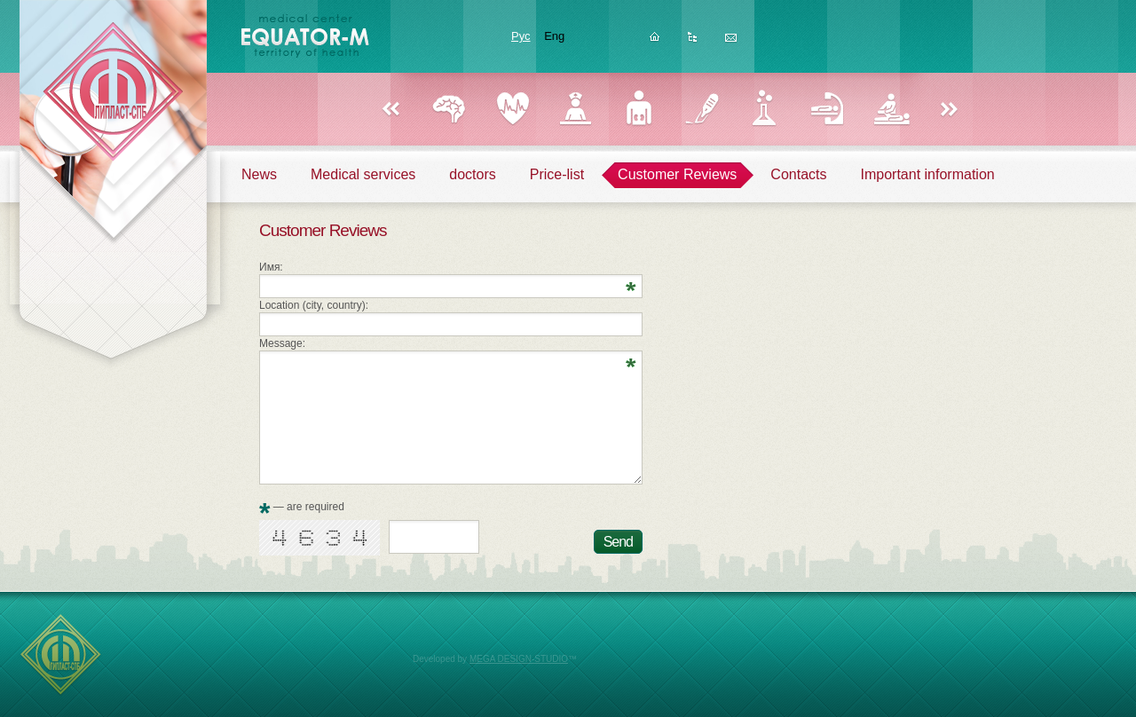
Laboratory (764, 108)
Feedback (730, 42)
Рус (521, 36)
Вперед (949, 110)
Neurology (449, 108)
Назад (390, 110)
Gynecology (575, 108)
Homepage (654, 42)
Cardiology (512, 108)
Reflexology (827, 108)
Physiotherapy (890, 108)
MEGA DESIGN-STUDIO (518, 659)
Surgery (701, 108)
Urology (638, 108)
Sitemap (692, 42)
